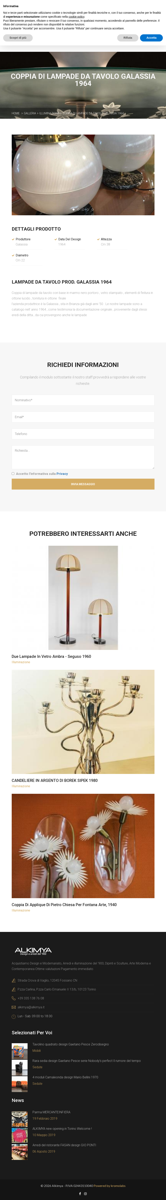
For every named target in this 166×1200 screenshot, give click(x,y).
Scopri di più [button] (18, 37)
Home (16, 112)
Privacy (62, 473)
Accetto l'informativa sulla (42, 473)
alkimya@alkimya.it (31, 1007)
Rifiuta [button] (128, 37)
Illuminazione (49, 112)
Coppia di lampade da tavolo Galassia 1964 (93, 112)
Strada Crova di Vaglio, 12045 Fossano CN (47, 980)
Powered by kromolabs (110, 1185)
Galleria (30, 112)
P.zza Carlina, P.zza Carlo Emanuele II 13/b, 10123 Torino (57, 989)
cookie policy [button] (76, 16)
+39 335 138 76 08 (31, 998)
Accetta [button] (151, 37)
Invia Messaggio (83, 483)
